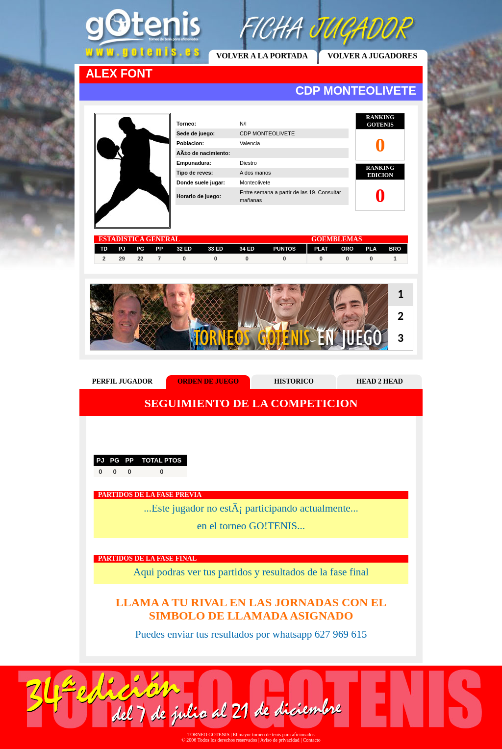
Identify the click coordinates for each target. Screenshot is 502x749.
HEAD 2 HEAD (379, 381)
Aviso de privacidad (280, 740)
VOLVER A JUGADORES (372, 56)
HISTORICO (294, 381)
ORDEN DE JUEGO (208, 381)
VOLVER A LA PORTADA (262, 56)
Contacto (312, 740)
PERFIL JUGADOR (122, 381)
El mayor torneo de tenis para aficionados (274, 734)
